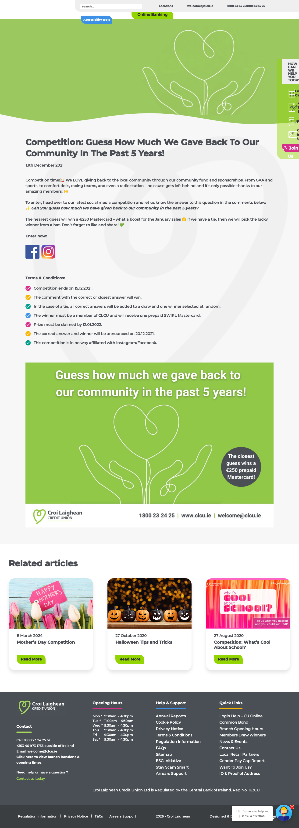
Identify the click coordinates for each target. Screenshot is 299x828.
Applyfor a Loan (279, 92)
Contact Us (229, 748)
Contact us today (30, 779)
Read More (31, 659)
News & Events (233, 741)
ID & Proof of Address (239, 773)
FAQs (161, 748)
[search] (111, 6)
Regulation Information (178, 741)
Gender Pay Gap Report (242, 761)
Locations (166, 6)
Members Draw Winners (242, 735)
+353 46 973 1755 (29, 746)
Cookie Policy (168, 722)
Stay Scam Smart (172, 767)
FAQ (274, 105)
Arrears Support (171, 773)
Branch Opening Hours (241, 729)
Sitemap (164, 754)
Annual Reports (171, 716)
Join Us (274, 127)
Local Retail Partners (239, 754)
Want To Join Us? (235, 767)
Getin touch (278, 115)
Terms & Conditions (174, 735)
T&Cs (99, 816)
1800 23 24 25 (236, 6)
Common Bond (233, 722)
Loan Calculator (279, 80)
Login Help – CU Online (241, 716)
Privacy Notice (169, 729)
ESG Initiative (168, 761)
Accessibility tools (96, 19)
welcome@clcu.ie (200, 6)
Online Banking (152, 14)
